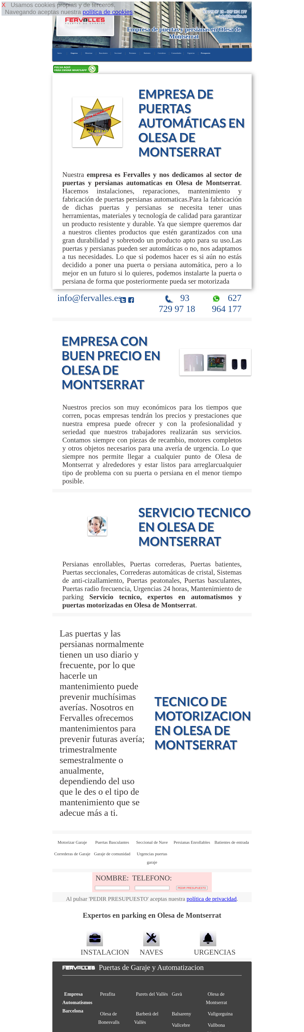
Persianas (132, 53)
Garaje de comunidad (112, 854)
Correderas (162, 53)
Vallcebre (181, 1025)
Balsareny (181, 1013)
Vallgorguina (220, 1013)
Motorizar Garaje (72, 842)
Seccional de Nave (152, 842)
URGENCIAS (215, 948)
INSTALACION (105, 948)
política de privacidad (212, 899)
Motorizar (88, 53)
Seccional (118, 53)
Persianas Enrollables (192, 842)
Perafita (107, 994)
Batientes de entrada (232, 842)
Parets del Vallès (152, 994)
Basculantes (103, 53)
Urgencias (191, 53)
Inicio (59, 53)
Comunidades (176, 53)
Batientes (147, 53)
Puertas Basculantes (112, 842)
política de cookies (108, 12)
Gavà (177, 994)
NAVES (151, 948)
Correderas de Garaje (72, 854)
